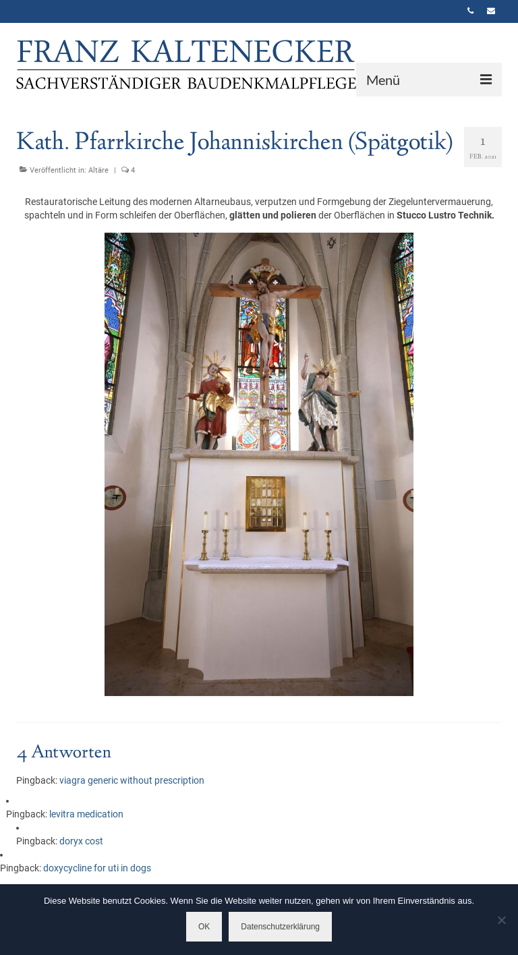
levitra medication (86, 814)
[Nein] (501, 920)
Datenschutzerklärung (280, 926)
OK (204, 926)
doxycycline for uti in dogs (97, 868)
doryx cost (81, 841)
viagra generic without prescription (131, 780)
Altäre (98, 170)
